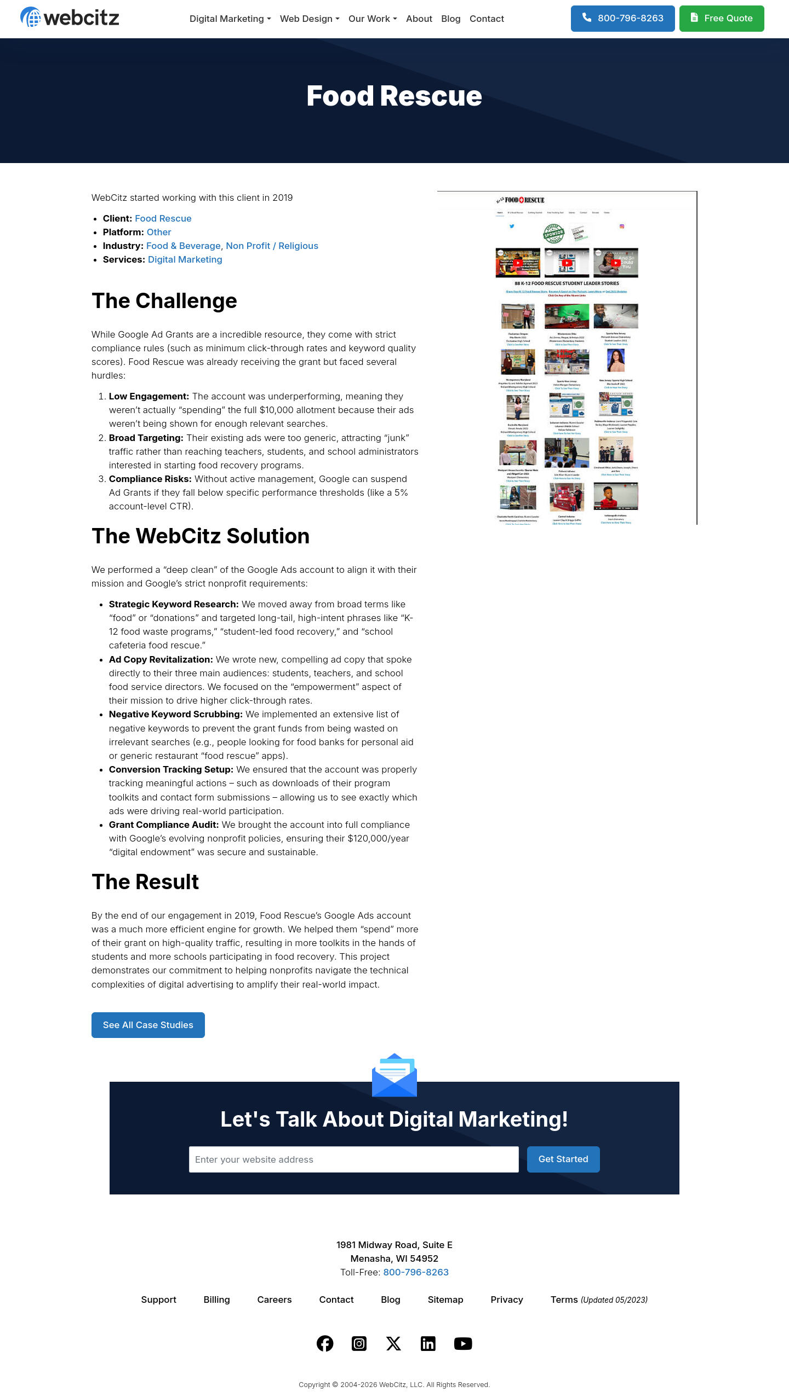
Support (158, 1299)
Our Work (369, 18)
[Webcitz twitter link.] (393, 1344)
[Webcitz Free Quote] (721, 18)
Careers (275, 1299)
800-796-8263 (416, 1272)
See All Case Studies (148, 1024)
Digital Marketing (227, 18)
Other (159, 232)
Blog (451, 18)
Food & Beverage (183, 245)
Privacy (507, 1299)
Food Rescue (163, 218)
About (419, 18)
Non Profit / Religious (272, 245)
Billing (217, 1299)
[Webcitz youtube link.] (463, 1344)
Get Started (563, 1158)
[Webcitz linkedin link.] (428, 1344)
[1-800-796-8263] (623, 18)
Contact (487, 18)
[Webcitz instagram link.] (359, 1344)
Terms (599, 1299)
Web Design (306, 18)
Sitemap (446, 1299)
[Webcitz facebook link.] (325, 1344)
